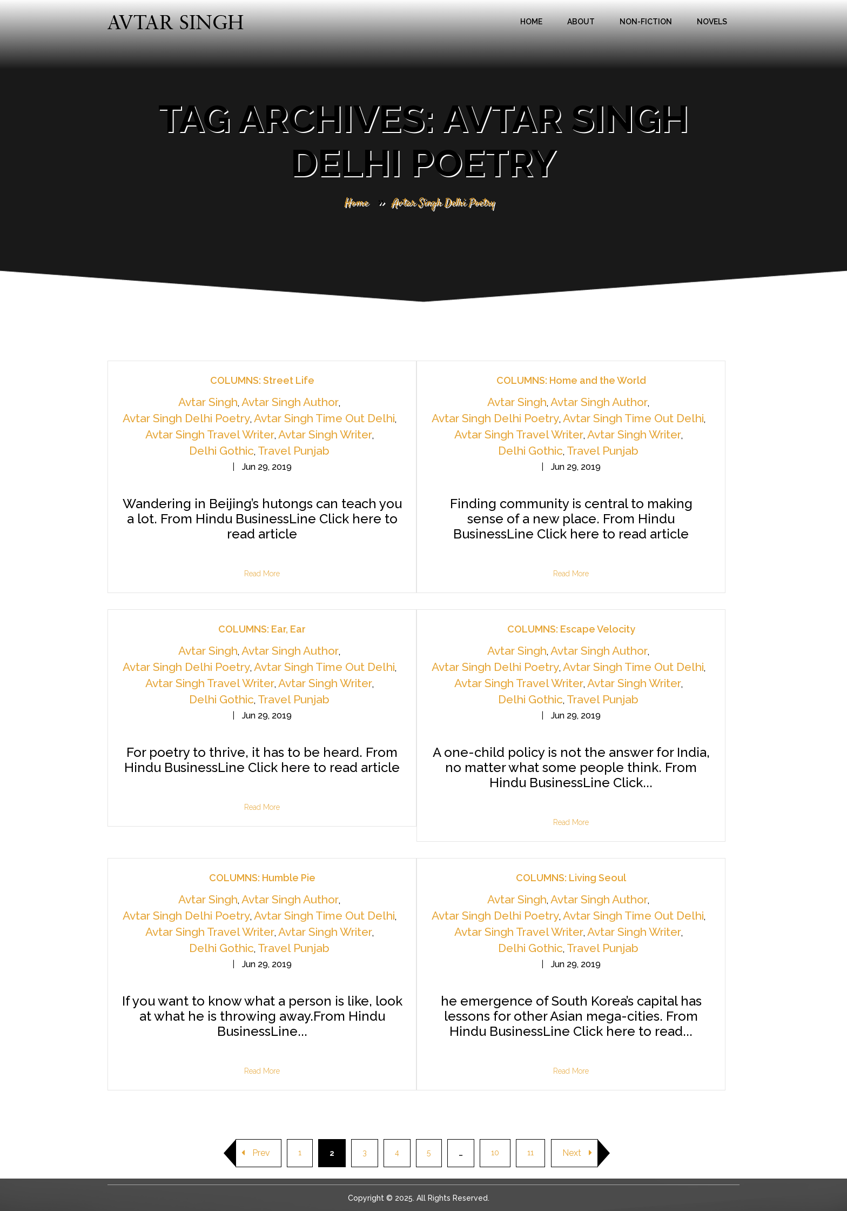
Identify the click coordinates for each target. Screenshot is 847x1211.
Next (578, 1153)
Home (531, 21)
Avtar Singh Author (290, 402)
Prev (255, 1153)
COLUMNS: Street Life (262, 380)
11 (531, 1153)
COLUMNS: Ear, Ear (262, 629)
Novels (712, 21)
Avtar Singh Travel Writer (209, 434)
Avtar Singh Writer (325, 434)
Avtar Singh (208, 402)
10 (496, 1153)
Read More (262, 573)
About (581, 21)
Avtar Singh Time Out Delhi (324, 418)
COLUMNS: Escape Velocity (571, 629)
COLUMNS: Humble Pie (262, 877)
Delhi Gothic (221, 450)
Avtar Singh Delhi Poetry (186, 418)
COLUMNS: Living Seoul (571, 877)
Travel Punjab (294, 450)
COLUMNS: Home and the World (571, 380)
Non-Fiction (646, 21)
